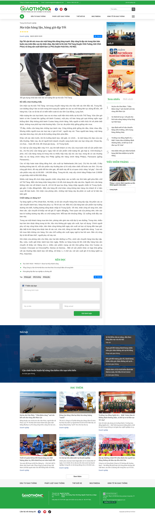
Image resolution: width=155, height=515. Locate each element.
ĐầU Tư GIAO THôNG (38, 16)
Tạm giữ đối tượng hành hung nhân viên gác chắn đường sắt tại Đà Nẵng (119, 349)
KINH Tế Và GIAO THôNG (116, 16)
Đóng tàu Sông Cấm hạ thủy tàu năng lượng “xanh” (75, 416)
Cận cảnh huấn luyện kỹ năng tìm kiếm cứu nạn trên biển (49, 370)
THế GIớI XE (81, 16)
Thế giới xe (77, 483)
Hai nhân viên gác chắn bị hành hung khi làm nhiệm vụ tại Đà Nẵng (123, 153)
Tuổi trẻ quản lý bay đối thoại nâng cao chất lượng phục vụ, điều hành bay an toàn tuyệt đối (37, 459)
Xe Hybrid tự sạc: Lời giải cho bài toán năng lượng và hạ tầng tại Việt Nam (123, 119)
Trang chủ (23, 23)
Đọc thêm (76, 387)
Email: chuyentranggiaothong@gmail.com (52, 2)
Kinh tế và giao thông (117, 483)
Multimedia (95, 483)
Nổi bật (24, 332)
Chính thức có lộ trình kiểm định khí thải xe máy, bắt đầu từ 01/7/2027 (119, 371)
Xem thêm (77, 476)
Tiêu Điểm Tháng (118, 162)
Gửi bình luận (87, 313)
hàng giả (28, 277)
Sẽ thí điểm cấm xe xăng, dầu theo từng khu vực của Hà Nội (118, 338)
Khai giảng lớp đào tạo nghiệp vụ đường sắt (37, 271)
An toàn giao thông (28, 373)
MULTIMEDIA (96, 16)
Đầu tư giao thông (28, 483)
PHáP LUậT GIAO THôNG (61, 16)
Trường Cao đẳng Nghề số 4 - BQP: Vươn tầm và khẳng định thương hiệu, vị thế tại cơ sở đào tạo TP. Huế (123, 141)
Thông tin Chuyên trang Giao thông (29, 2)
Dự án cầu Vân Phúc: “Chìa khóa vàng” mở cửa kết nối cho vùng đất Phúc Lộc (123, 108)
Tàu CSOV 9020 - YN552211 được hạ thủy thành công (41, 264)
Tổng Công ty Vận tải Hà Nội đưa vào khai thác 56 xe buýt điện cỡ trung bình (48, 267)
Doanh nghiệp (31, 23)
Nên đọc (60, 259)
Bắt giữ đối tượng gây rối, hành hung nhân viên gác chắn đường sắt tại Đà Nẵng (120, 360)
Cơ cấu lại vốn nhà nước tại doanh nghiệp (74, 458)
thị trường (37, 277)
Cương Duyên (113, 189)
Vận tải (108, 342)
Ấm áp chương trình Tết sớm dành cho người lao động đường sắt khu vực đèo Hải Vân (117, 459)
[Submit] (133, 9)
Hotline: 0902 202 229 (72, 2)
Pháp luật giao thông (113, 353)
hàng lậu (47, 277)
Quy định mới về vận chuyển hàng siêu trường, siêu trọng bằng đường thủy (122, 129)
